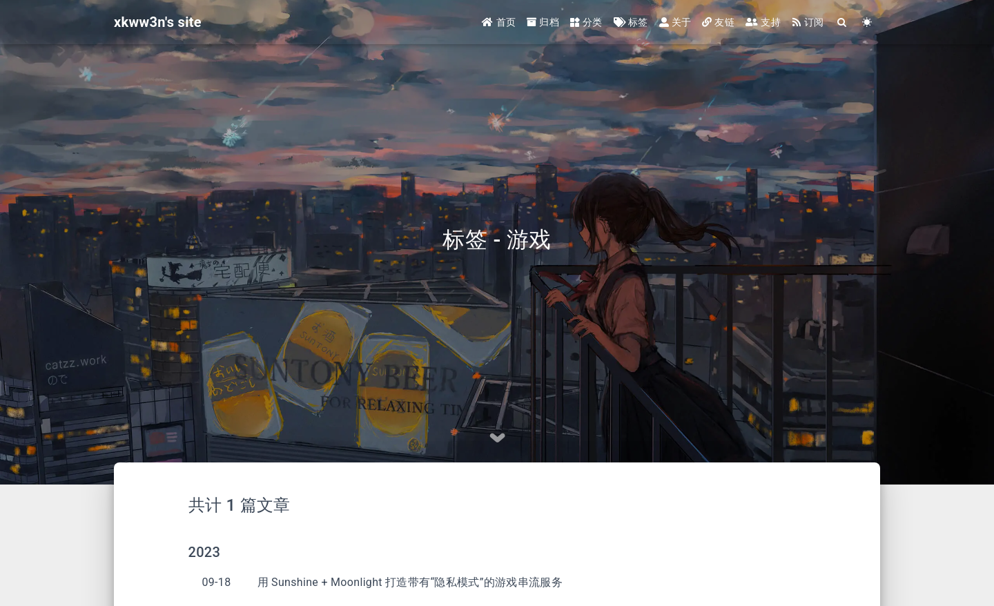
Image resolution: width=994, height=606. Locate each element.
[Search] (842, 22)
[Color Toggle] (867, 22)
